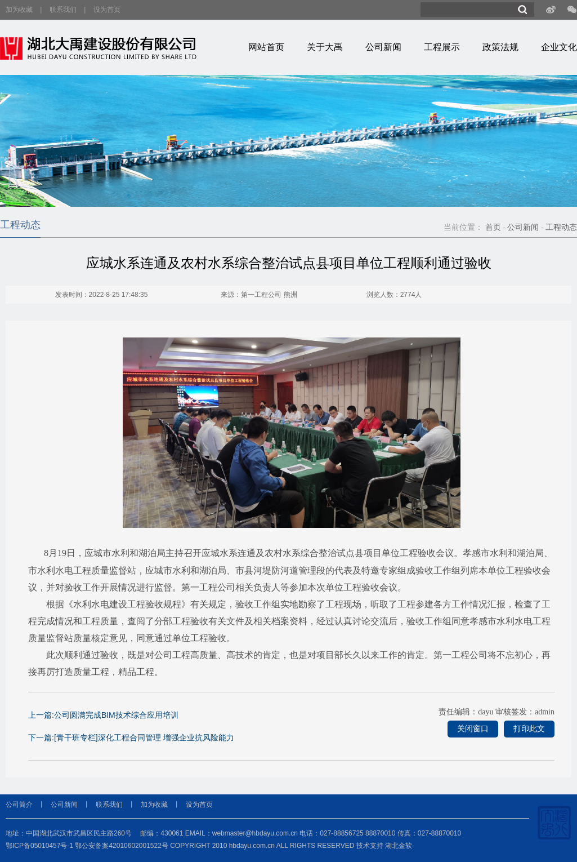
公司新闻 (383, 47)
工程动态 (561, 227)
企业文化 (559, 47)
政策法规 (500, 47)
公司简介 (19, 804)
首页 (493, 227)
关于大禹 (325, 47)
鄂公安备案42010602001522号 (121, 846)
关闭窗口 (473, 729)
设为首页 (106, 10)
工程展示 (442, 47)
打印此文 (529, 729)
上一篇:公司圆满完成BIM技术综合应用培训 (103, 714)
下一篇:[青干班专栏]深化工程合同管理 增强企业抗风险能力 (131, 737)
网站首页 (266, 47)
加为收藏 (19, 10)
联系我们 (63, 10)
